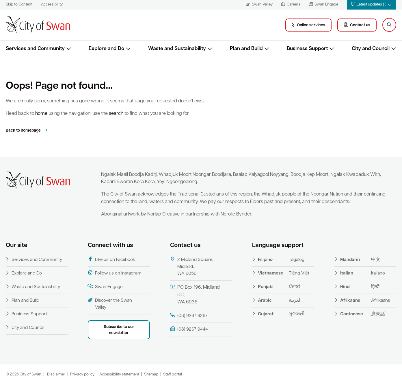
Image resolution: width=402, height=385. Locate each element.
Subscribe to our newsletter (119, 330)
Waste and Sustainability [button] (177, 48)
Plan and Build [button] (246, 48)
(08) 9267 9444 (189, 329)
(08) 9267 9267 (189, 315)
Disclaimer (56, 374)
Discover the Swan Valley (110, 304)
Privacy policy (82, 374)
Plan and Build (25, 300)
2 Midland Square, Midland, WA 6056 (191, 266)
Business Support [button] (307, 48)
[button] (371, 5)
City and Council (28, 327)
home (41, 113)
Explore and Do (27, 273)
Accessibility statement (119, 374)
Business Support (29, 314)
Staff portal (172, 374)
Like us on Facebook (111, 259)
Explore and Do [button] (106, 48)
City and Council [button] (371, 48)
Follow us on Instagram (115, 273)
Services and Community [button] (35, 48)
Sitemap (151, 374)
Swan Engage (105, 286)
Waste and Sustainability (36, 287)
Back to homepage (24, 130)
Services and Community (37, 259)
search (116, 113)
